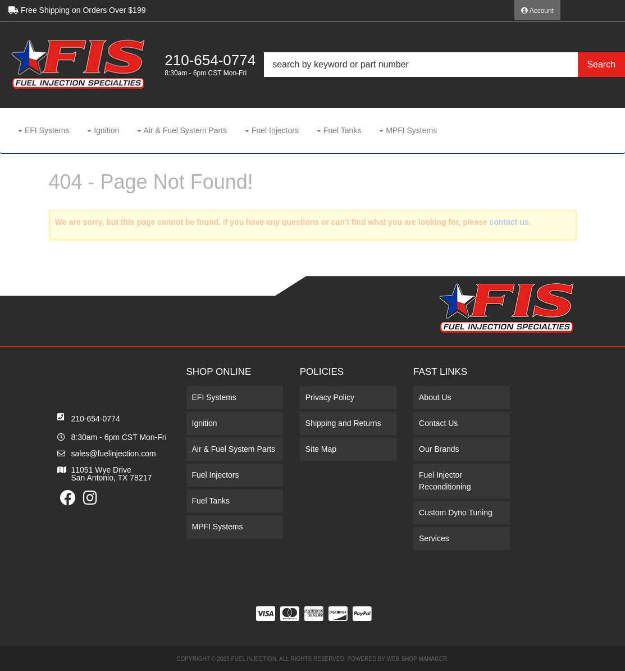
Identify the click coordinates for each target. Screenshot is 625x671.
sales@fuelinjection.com (113, 453)
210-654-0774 (95, 418)
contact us (509, 221)
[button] (444, 64)
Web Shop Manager (417, 659)
